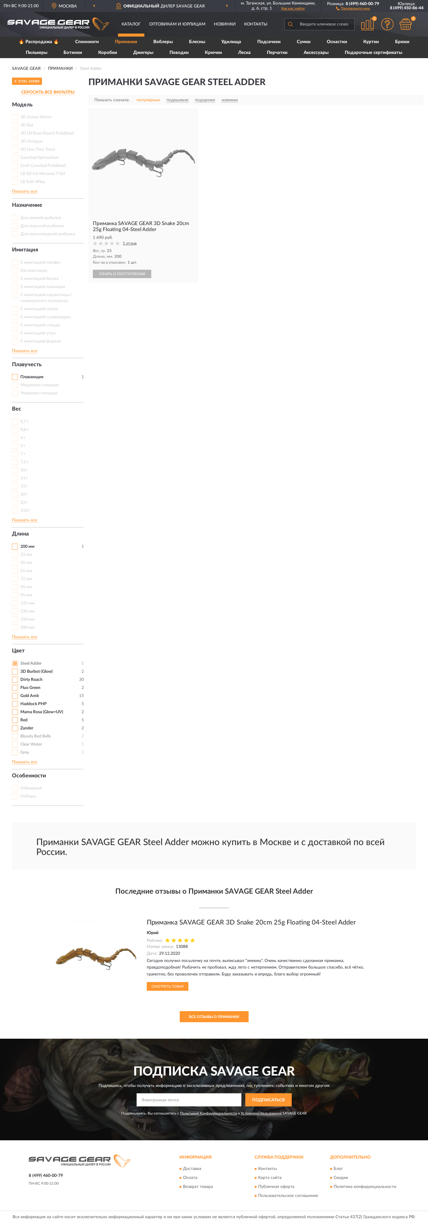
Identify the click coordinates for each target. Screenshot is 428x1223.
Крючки (213, 52)
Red (24, 720)
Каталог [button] (131, 24)
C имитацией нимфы (40, 262)
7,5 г (24, 462)
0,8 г (24, 430)
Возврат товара (198, 1187)
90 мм (26, 587)
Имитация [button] (25, 250)
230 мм (27, 611)
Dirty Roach (31, 680)
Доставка (192, 1169)
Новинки (225, 24)
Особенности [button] (29, 776)
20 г (24, 494)
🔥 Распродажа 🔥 (39, 42)
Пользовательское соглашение (288, 1196)
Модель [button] (22, 105)
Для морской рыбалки (42, 226)
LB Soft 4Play (32, 182)
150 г (25, 511)
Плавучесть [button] (27, 364)
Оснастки (337, 42)
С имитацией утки (37, 333)
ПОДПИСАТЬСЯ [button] (268, 1100)
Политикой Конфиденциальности (208, 1113)
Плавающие (31, 377)
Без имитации (33, 271)
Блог (338, 1169)
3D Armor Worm (36, 117)
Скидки (341, 1178)
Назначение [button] (27, 205)
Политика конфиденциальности (365, 1187)
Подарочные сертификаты (373, 52)
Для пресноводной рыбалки (47, 234)
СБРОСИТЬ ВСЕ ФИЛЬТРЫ (48, 92)
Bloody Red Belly (35, 736)
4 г (22, 438)
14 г (24, 478)
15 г (24, 486)
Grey (24, 752)
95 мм (26, 595)
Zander (26, 728)
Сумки (304, 42)
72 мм (26, 579)
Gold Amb (29, 696)
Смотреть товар (168, 986)
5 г (22, 446)
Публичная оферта (276, 1187)
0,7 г (24, 422)
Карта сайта (270, 1178)
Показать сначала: (112, 100)
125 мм (27, 603)
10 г (24, 470)
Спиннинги (87, 42)
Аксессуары (316, 52)
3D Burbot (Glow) (36, 671)
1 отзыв (130, 243)
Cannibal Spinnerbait (39, 158)
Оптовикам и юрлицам (177, 24)
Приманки (126, 42)
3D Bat (26, 125)
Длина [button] (20, 534)
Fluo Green (30, 688)
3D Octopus (31, 141)
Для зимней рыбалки (40, 218)
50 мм (26, 563)
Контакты (255, 24)
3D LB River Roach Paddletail (47, 133)
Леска (244, 52)
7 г (22, 454)
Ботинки (72, 52)
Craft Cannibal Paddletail (43, 166)
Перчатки (277, 52)
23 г (24, 502)
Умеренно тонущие (39, 393)
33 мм (26, 555)
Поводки (179, 52)
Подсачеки (269, 42)
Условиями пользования (261, 1113)
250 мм (27, 619)
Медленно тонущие (39, 385)
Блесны (197, 42)
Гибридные (31, 788)
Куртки (371, 42)
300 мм (27, 627)
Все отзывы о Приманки (214, 1017)
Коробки (107, 52)
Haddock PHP (33, 704)
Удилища (231, 42)
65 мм (26, 571)
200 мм (27, 547)
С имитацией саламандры (45, 317)
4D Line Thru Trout (37, 149)
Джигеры (143, 52)
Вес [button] (16, 409)
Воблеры (163, 42)
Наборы (28, 796)
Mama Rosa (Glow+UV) (41, 712)
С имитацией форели (40, 341)
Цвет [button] (18, 651)
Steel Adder (31, 663)
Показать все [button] (24, 191)
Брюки (402, 42)
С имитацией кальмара (42, 287)
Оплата (190, 1178)
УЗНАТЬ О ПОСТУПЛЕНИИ (122, 274)
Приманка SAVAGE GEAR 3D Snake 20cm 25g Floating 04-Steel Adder (251, 922)
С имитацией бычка (39, 279)
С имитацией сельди (40, 325)
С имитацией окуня (39, 309)
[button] (353, 8)
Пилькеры (36, 52)
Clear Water (31, 744)
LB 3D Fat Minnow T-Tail (42, 174)
